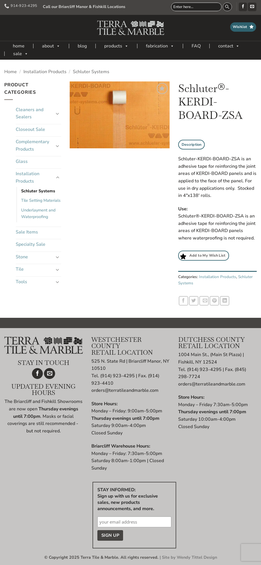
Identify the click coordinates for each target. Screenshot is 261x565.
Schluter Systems (91, 72)
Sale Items (27, 232)
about (51, 46)
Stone (22, 257)
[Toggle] (57, 113)
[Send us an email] (252, 7)
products (116, 46)
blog (82, 46)
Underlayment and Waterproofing (38, 213)
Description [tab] (192, 144)
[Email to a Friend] (204, 301)
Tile (20, 269)
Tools (21, 282)
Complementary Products (32, 145)
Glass (22, 161)
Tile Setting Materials (41, 200)
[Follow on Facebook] (243, 7)
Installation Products (45, 72)
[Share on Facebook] (183, 301)
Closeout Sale (30, 129)
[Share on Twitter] (193, 301)
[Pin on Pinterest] (214, 301)
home (19, 46)
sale (20, 53)
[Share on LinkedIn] (224, 301)
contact (229, 46)
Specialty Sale (30, 244)
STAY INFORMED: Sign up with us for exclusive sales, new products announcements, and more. (127, 499)
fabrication (160, 46)
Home (10, 72)
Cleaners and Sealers (29, 113)
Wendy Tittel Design (197, 557)
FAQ (196, 46)
